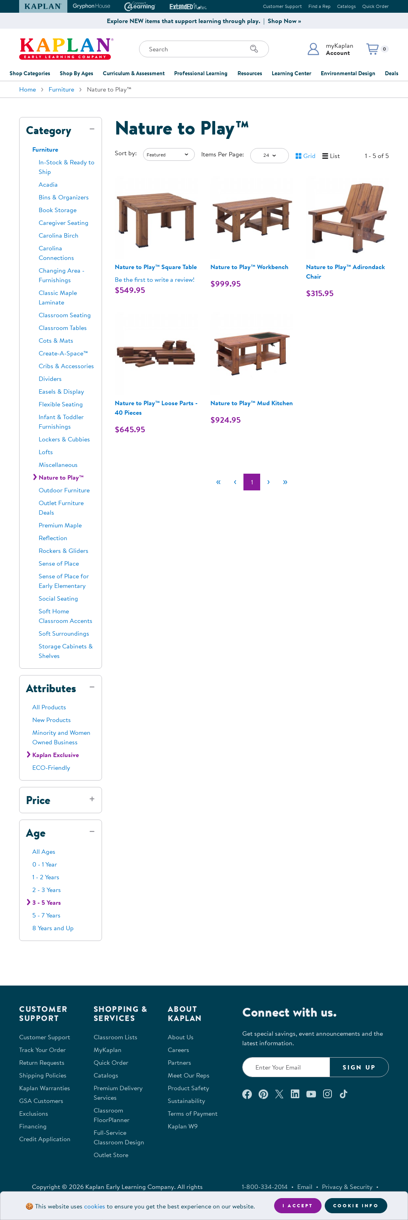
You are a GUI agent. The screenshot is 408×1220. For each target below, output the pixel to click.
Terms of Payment (193, 1113)
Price (38, 800)
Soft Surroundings (64, 633)
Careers (178, 1049)
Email (304, 1186)
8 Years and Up (53, 927)
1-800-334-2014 (265, 1186)
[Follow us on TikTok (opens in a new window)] (343, 1094)
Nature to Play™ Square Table (156, 266)
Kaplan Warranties (44, 1087)
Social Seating (58, 598)
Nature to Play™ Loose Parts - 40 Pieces (156, 407)
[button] (330, 49)
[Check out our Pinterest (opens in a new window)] (263, 1094)
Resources (249, 73)
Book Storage (57, 209)
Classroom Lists (115, 1037)
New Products (51, 719)
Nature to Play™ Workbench (249, 266)
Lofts (46, 451)
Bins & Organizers (64, 197)
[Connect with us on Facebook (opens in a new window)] (247, 1094)
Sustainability (186, 1100)
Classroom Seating (65, 314)
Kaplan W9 (183, 1126)
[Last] (285, 482)
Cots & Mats (56, 340)
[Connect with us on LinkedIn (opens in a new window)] (295, 1094)
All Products (49, 707)
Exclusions (33, 1113)
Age (35, 832)
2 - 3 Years (46, 889)
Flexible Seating (61, 404)
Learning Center (291, 73)
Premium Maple (60, 525)
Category (48, 130)
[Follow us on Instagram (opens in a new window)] (327, 1094)
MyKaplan (108, 1049)
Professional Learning (201, 73)
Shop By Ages (76, 73)
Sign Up (359, 1067)
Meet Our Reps (189, 1075)
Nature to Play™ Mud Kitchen (251, 402)
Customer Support (282, 6)
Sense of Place (59, 563)
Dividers (50, 378)
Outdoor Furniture (64, 490)
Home (27, 89)
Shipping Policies (43, 1075)
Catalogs (346, 6)
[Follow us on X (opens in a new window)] (279, 1094)
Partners (179, 1062)
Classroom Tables (63, 327)
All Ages (43, 851)
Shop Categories (30, 73)
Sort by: (126, 152)
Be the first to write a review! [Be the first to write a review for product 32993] (154, 279)
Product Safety (188, 1087)
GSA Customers (41, 1100)
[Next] (268, 482)
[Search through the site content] (204, 49)
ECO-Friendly (51, 767)
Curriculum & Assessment (134, 73)
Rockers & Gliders (63, 550)
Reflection (53, 537)
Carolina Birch (58, 235)
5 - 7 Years (46, 915)
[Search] (254, 49)
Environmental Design (348, 73)
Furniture (61, 89)
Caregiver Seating (63, 222)
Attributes (51, 688)
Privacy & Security (347, 1186)
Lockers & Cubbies (64, 439)
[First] (218, 482)
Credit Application (45, 1138)
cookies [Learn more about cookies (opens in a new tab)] (94, 1206)
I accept (297, 1205)
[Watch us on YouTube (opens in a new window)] (311, 1094)
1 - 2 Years (45, 877)
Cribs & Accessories (66, 365)
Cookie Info (356, 1205)
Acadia (48, 184)
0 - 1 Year (44, 864)
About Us (181, 1037)
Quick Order (375, 6)
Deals (391, 73)
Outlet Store (111, 1154)
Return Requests (42, 1062)
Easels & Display (61, 391)
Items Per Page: (222, 154)
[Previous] (235, 482)
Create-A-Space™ (63, 353)
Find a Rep (319, 6)
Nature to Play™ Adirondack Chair (345, 271)
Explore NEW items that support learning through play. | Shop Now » (204, 20)
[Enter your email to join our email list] (286, 1067)
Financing (33, 1126)
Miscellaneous (58, 464)
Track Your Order (42, 1049)
